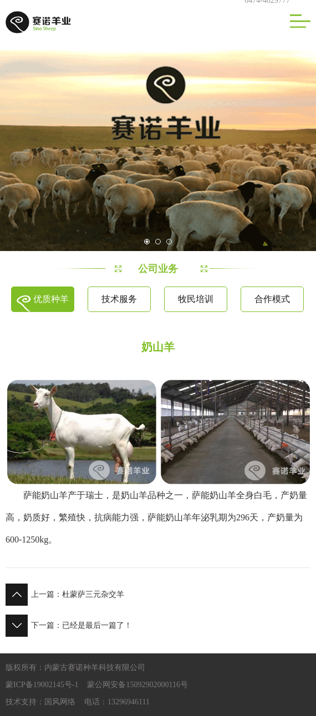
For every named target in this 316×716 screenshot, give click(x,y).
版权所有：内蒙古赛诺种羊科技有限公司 (75, 667)
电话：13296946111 (117, 702)
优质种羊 (51, 299)
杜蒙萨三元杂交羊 (65, 595)
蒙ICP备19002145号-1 (42, 685)
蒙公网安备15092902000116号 (137, 685)
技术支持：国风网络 (40, 702)
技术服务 (119, 299)
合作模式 (272, 299)
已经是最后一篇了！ (69, 626)
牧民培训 (195, 299)
